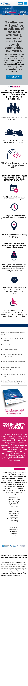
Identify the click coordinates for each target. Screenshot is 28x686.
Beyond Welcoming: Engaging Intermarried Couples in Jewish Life (14, 382)
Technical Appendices (10, 350)
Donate (20, 3)
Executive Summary (9, 345)
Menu (25, 3)
